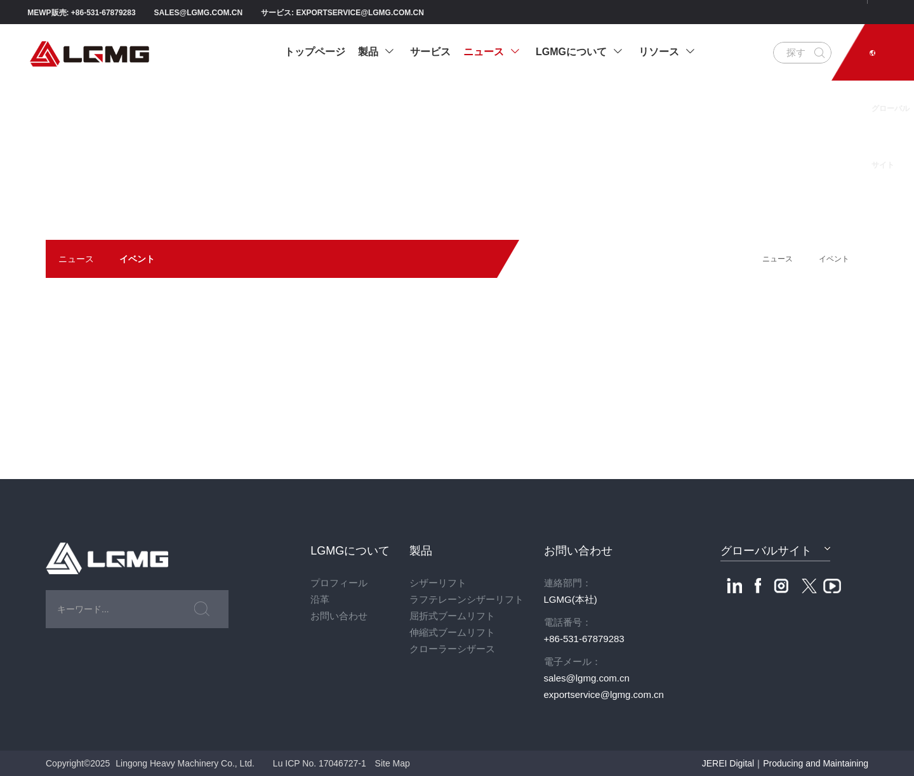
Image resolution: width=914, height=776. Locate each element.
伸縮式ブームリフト (452, 632)
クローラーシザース (452, 648)
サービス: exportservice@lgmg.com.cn (342, 12)
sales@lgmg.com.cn (198, 12)
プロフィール (339, 582)
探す (795, 52)
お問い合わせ (339, 615)
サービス (430, 51)
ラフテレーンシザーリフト (466, 599)
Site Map (392, 763)
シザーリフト (438, 582)
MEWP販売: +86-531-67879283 (81, 12)
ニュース (491, 52)
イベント (137, 259)
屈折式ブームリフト (452, 615)
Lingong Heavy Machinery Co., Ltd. (185, 763)
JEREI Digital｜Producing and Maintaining (785, 763)
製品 (376, 52)
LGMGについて (579, 52)
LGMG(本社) (570, 599)
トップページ (314, 51)
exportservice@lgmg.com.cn (604, 694)
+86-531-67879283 (584, 638)
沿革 (319, 599)
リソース (667, 52)
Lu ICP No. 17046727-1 (319, 763)
